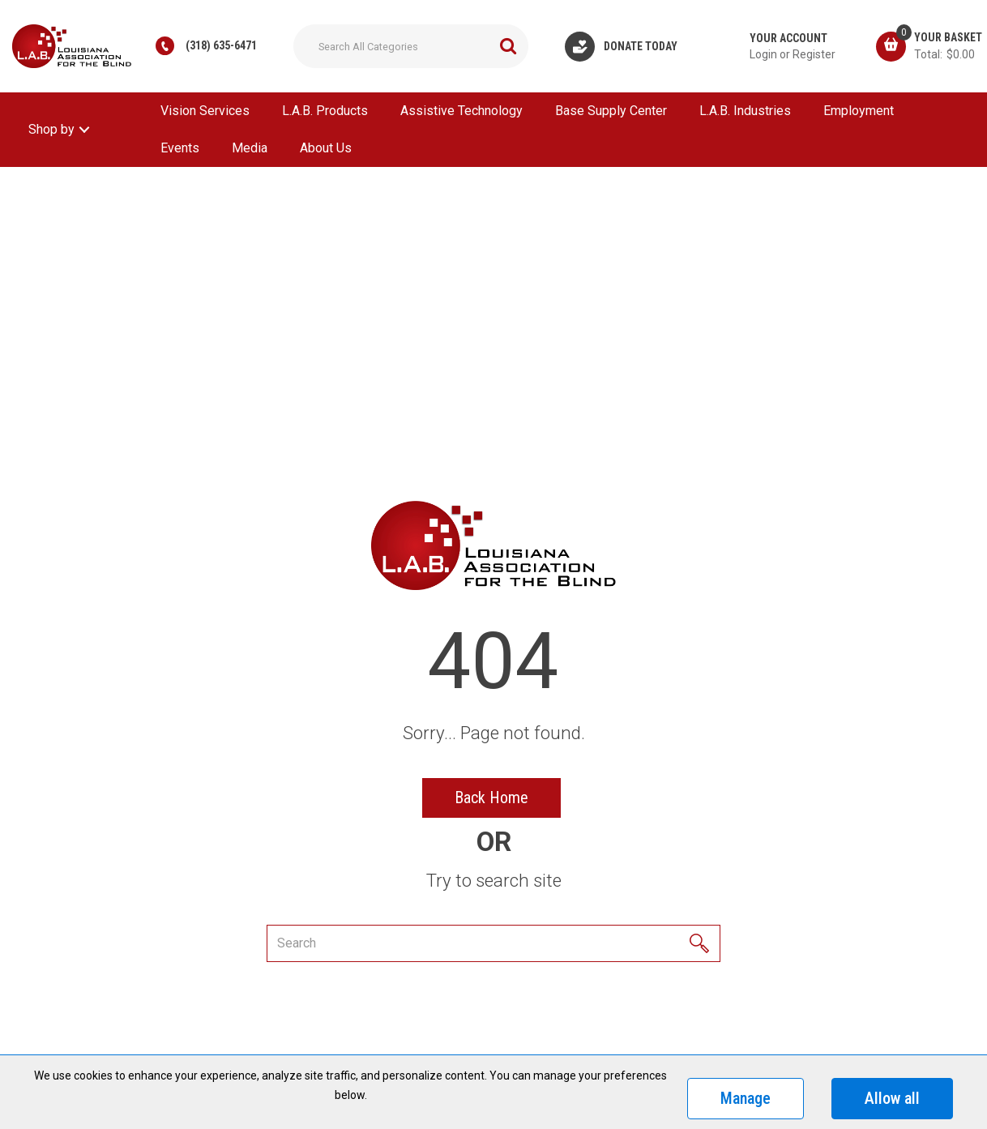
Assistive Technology (461, 110)
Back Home (491, 797)
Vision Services (205, 110)
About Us (326, 148)
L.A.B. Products (325, 110)
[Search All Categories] (410, 46)
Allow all (892, 1098)
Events (179, 148)
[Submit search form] (508, 46)
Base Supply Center (611, 110)
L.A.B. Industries (745, 110)
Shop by (51, 129)
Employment (858, 110)
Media (249, 148)
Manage (745, 1098)
